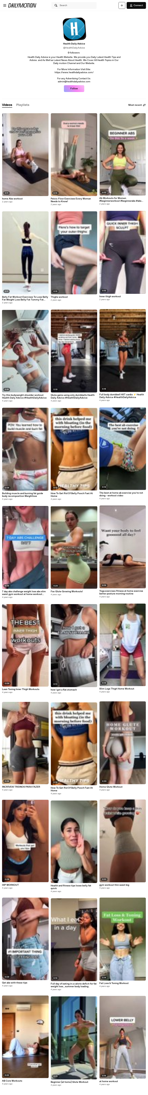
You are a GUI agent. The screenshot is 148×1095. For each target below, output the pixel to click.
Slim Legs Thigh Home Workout (116, 688)
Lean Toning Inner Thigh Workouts (20, 689)
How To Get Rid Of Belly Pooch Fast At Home (72, 495)
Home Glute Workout (111, 787)
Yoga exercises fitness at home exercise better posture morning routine (121, 592)
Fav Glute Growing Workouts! (67, 591)
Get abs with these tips (14, 982)
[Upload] (122, 5)
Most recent (137, 105)
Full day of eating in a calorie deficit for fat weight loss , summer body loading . (74, 985)
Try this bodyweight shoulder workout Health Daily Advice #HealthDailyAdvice (24, 396)
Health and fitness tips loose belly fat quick (71, 887)
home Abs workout (12, 198)
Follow (74, 88)
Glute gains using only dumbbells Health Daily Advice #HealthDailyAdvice (73, 396)
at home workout (108, 1081)
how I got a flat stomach (64, 689)
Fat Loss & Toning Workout (114, 983)
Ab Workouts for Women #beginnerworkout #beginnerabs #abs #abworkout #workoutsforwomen (120, 199)
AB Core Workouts (12, 1081)
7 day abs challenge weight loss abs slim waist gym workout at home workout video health (24, 593)
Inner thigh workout (110, 296)
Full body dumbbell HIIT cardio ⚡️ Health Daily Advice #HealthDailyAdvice (121, 396)
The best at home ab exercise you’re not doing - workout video (121, 494)
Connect (136, 5)
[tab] (7, 105)
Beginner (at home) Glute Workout (69, 1082)
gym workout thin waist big (114, 885)
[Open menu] (4, 5)
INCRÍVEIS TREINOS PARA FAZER (21, 787)
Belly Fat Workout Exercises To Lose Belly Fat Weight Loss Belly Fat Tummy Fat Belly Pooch (25, 298)
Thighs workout (59, 297)
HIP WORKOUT (10, 885)
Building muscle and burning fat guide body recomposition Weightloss (22, 495)
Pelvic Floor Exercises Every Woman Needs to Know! (71, 200)
